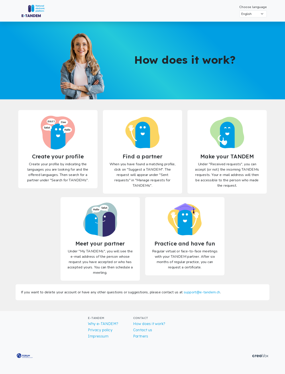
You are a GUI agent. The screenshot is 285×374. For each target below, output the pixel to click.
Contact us (142, 330)
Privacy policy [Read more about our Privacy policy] (100, 330)
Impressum (98, 336)
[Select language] (253, 13)
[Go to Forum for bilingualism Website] (25, 355)
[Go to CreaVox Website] (260, 355)
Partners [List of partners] (140, 336)
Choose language (253, 7)
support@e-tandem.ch (202, 292)
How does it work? (149, 323)
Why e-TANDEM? (103, 323)
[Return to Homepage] (37, 10)
